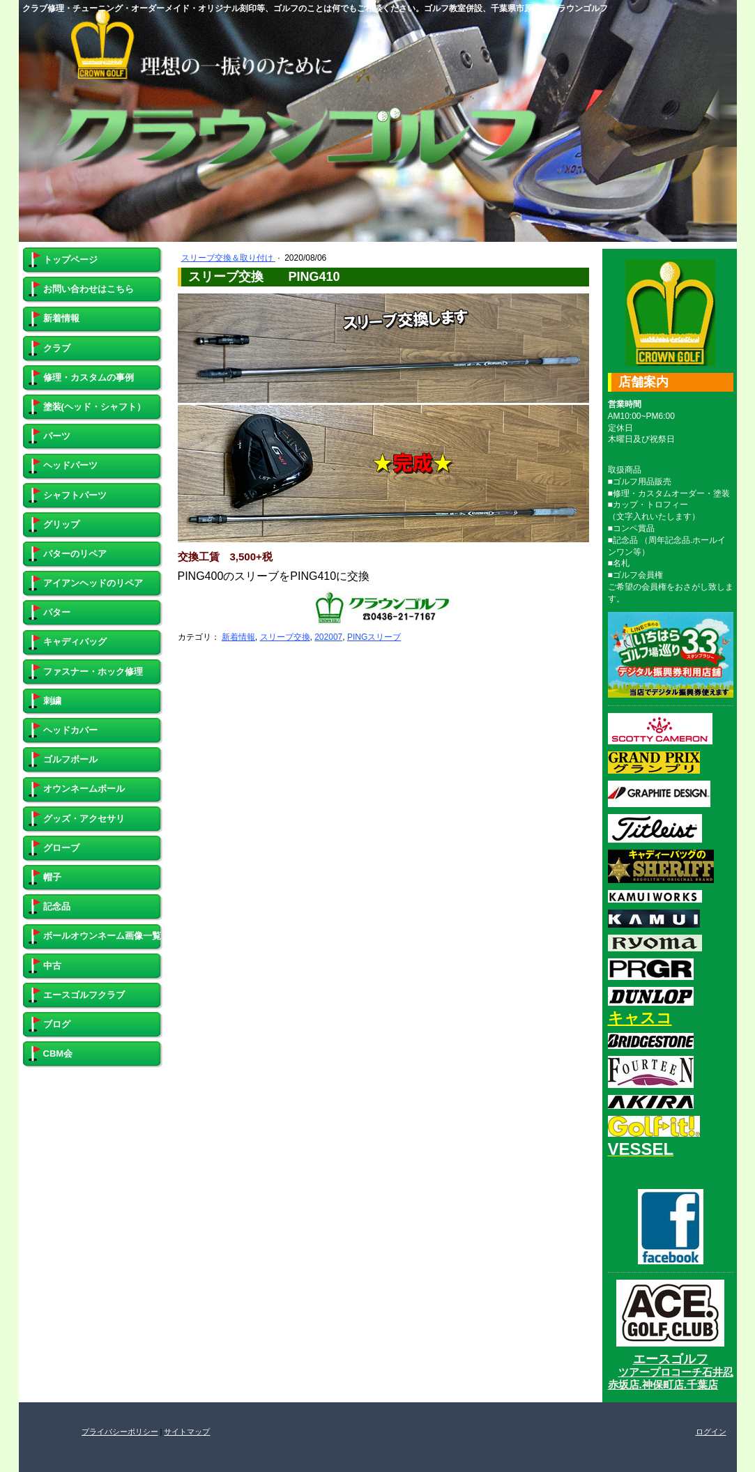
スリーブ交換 (285, 637)
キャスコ (640, 1018)
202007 (328, 637)
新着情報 (238, 637)
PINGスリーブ (374, 637)
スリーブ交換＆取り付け (228, 258)
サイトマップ (187, 1431)
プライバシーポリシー (120, 1431)
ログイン (711, 1431)
